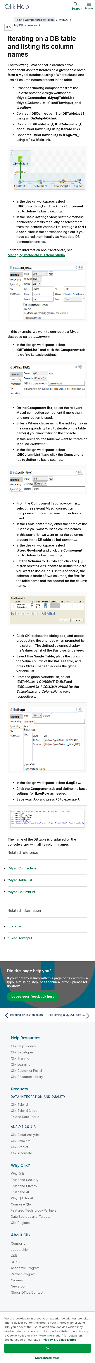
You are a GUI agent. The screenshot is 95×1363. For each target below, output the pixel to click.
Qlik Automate (21, 1153)
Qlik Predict (19, 1147)
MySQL (63, 19)
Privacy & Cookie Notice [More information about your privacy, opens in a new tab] (59, 1339)
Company (18, 1243)
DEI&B (15, 1262)
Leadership (19, 1249)
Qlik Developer (22, 1052)
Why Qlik (17, 1174)
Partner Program (23, 1274)
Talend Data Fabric (25, 1117)
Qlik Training (20, 1058)
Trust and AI (20, 1192)
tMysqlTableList (20, 880)
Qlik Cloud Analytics (25, 1135)
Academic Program (25, 1268)
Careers (17, 1280)
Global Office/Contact (27, 1292)
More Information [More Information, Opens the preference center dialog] (47, 1357)
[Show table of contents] (8, 20)
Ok (47, 1348)
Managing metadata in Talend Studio (36, 255)
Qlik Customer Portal (26, 1070)
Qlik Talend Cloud (24, 1110)
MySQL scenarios (25, 25)
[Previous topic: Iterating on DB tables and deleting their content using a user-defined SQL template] (25, 1015)
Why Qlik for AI (22, 1198)
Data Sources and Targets (30, 1216)
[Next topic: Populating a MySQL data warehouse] (70, 1015)
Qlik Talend (19, 1104)
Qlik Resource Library (27, 1077)
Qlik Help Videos (23, 1046)
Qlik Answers (21, 1141)
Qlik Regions (20, 1223)
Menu (89, 8)
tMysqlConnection (22, 868)
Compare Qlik (21, 1204)
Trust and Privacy (24, 1186)
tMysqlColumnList (21, 892)
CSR (14, 1256)
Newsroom (19, 1286)
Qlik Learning (20, 1064)
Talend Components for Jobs (34, 19)
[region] (47, 1337)
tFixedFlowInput (20, 938)
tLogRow (14, 926)
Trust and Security (24, 1180)
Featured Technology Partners (34, 1210)
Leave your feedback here (33, 996)
